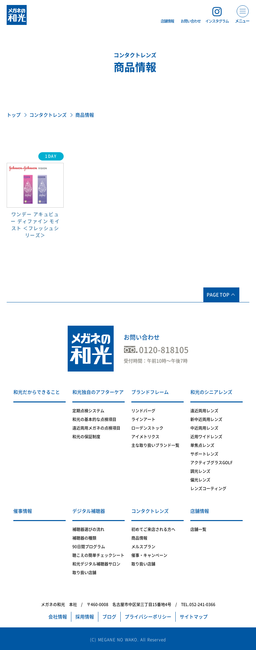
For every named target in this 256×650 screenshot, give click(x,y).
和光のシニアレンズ (211, 392)
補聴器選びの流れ (88, 529)
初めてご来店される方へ (153, 529)
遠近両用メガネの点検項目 (96, 428)
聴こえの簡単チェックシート (98, 555)
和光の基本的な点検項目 (94, 419)
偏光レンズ (200, 480)
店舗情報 (199, 511)
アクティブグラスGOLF (211, 463)
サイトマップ (194, 616)
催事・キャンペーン (149, 555)
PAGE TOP (218, 294)
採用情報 (84, 616)
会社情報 (57, 616)
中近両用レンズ (204, 428)
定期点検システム (88, 411)
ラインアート (143, 419)
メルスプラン (143, 547)
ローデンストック (147, 428)
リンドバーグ (143, 411)
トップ (14, 115)
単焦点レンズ (202, 445)
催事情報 (22, 511)
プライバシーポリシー (148, 616)
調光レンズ (200, 471)
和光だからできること (36, 392)
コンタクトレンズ (48, 115)
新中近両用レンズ (206, 419)
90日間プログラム (88, 547)
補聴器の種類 (84, 538)
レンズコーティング (208, 488)
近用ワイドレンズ (206, 437)
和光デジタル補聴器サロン (96, 564)
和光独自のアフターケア (98, 392)
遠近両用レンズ (204, 411)
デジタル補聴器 (88, 511)
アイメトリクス (145, 437)
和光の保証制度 (86, 437)
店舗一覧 (198, 529)
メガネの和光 (17, 15)
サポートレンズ (204, 454)
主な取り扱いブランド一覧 (155, 445)
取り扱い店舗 (84, 573)
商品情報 (139, 538)
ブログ (109, 616)
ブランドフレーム (150, 392)
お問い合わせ (142, 337)
